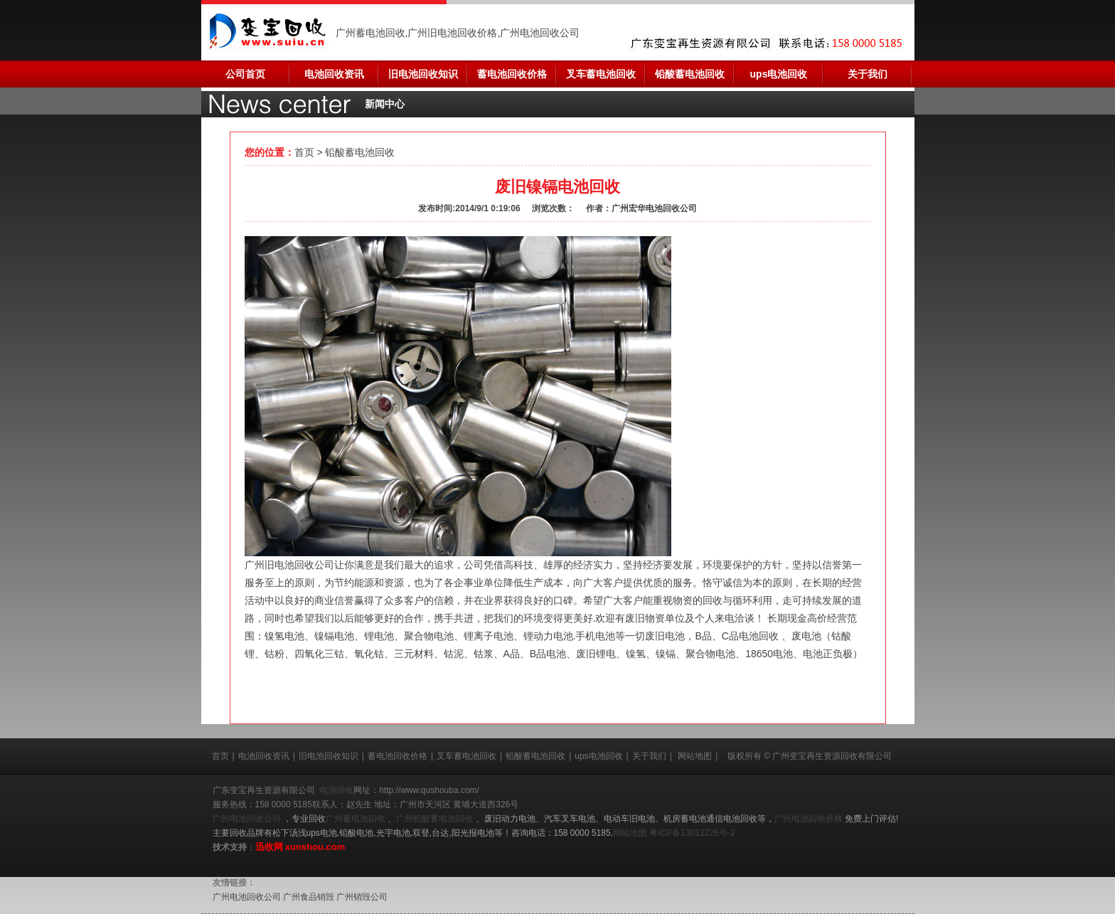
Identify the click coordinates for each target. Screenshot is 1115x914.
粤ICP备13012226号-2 (692, 833)
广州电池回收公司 (248, 819)
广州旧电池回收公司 (289, 564)
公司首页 (245, 74)
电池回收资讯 (334, 74)
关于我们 (867, 74)
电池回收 (336, 790)
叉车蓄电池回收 (601, 74)
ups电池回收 (779, 74)
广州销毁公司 (362, 897)
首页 (304, 152)
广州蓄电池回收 (357, 819)
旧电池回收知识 (423, 74)
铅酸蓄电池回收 (690, 74)
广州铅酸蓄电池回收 (435, 819)
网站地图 (695, 756)
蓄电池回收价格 (512, 74)
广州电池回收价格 (809, 819)
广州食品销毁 (308, 897)
